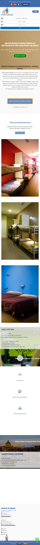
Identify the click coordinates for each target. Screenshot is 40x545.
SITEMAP (4, 520)
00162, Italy (8, 510)
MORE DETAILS (20, 132)
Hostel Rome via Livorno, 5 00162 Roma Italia (20, 1)
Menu (35, 11)
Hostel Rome (26, 43)
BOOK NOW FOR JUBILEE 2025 (20, 95)
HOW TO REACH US (6, 522)
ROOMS (3, 528)
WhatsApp (4, 513)
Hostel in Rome (8, 508)
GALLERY (4, 532)
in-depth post (23, 100)
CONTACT (26, 4)
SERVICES (4, 530)
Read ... (26, 543)
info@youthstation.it (6, 514)
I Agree (19, 543)
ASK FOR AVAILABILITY (7, 523)
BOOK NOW (4, 534)
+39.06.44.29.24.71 (6, 511)
